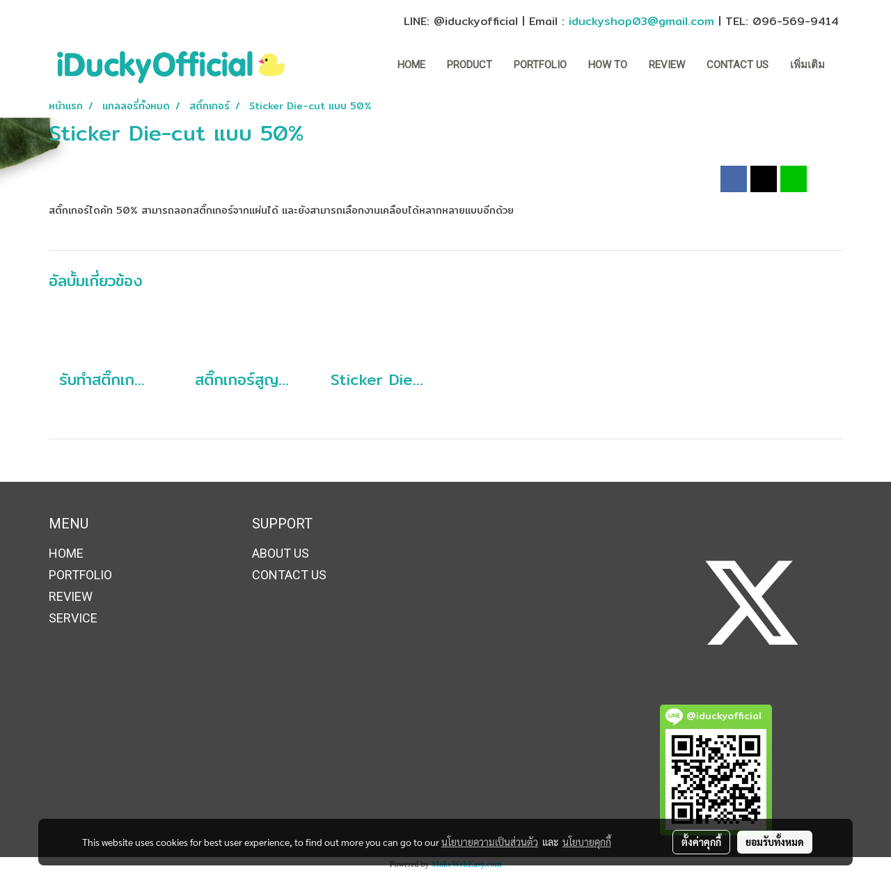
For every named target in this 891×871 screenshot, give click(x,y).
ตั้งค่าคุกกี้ (701, 841)
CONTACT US (737, 64)
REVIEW (667, 64)
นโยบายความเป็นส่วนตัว (489, 841)
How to (607, 64)
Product (469, 64)
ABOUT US (280, 553)
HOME (411, 64)
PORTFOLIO (540, 64)
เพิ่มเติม (807, 64)
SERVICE (73, 618)
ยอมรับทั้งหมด (775, 841)
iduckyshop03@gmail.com (641, 21)
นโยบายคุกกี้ (586, 841)
